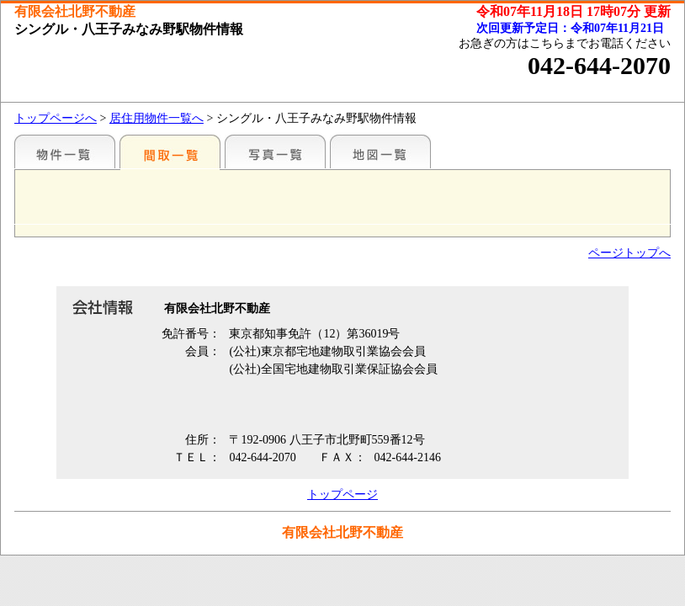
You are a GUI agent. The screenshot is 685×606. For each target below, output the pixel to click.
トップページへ (55, 118)
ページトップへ (629, 253)
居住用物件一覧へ (156, 118)
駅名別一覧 (64, 151)
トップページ (342, 494)
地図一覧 (380, 151)
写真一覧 (275, 151)
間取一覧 (169, 151)
